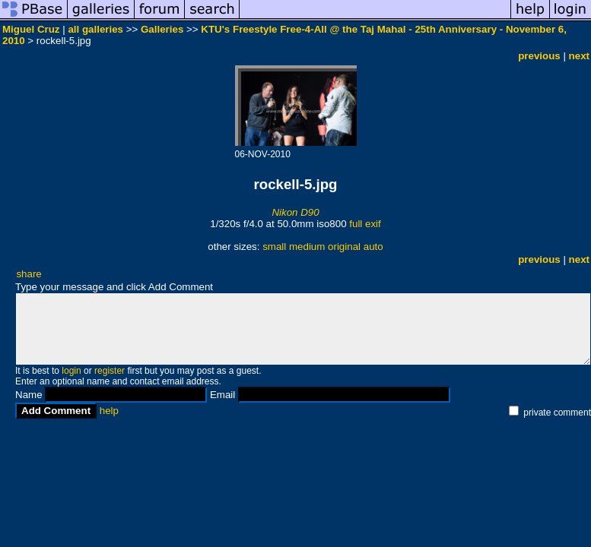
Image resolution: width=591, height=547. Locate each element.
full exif (364, 223)
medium (307, 246)
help (109, 410)
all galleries (95, 29)
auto (373, 246)
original (344, 246)
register (109, 370)
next (579, 56)
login (71, 370)
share (28, 274)
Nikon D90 (295, 212)
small (274, 246)
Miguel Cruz (31, 29)
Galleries (162, 29)
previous (539, 56)
